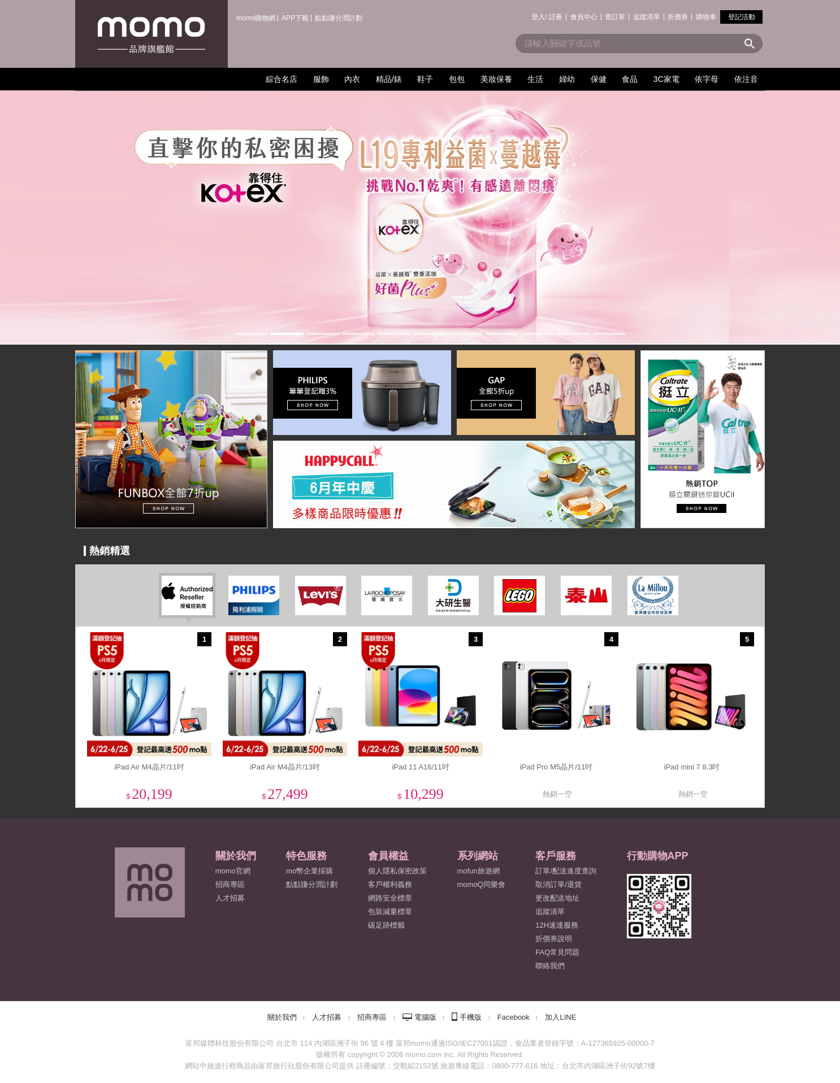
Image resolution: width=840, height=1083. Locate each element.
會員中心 (583, 17)
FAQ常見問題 (557, 952)
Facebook (513, 1017)
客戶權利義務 (390, 884)
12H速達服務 (556, 925)
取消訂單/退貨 (558, 884)
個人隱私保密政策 (397, 871)
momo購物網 (255, 18)
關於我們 (282, 1017)
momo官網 (232, 871)
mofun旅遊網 (478, 871)
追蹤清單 (646, 17)
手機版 (471, 1017)
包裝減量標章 (390, 911)
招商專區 (230, 884)
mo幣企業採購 (309, 871)
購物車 (706, 17)
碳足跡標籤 (386, 925)
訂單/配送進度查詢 (565, 871)
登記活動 (741, 17)
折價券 (678, 17)
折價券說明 (553, 938)
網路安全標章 (390, 898)
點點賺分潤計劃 (338, 18)
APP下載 (295, 18)
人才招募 (326, 1017)
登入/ (539, 17)
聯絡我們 (550, 966)
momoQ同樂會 (481, 884)
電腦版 (425, 1017)
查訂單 (615, 17)
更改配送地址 (557, 898)
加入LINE (560, 1017)
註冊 (555, 17)
